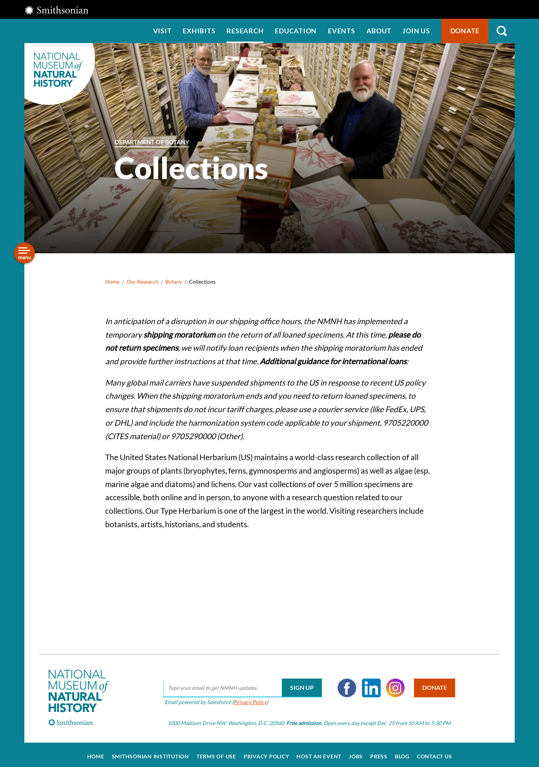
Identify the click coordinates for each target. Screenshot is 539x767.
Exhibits (199, 31)
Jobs (356, 752)
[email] (240, 684)
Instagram (393, 684)
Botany (173, 281)
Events (341, 31)
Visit (162, 31)
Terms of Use (216, 752)
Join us (416, 31)
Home (112, 281)
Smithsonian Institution (150, 752)
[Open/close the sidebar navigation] (24, 252)
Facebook (344, 684)
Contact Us (434, 752)
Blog (402, 752)
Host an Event (318, 752)
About (379, 31)
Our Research (142, 281)
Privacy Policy (248, 698)
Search (501, 31)
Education (296, 31)
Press (378, 752)
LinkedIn (369, 684)
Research (245, 31)
